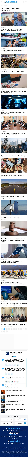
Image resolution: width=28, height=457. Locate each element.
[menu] (1, 1)
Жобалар (7, 443)
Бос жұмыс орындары (17, 443)
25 (25, 329)
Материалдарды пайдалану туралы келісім (14, 437)
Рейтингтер (14, 445)
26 (1, 331)
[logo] (12, 1)
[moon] (23, 1)
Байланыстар (14, 441)
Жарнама (22, 441)
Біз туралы (6, 441)
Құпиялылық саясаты (14, 451)
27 (4, 331)
